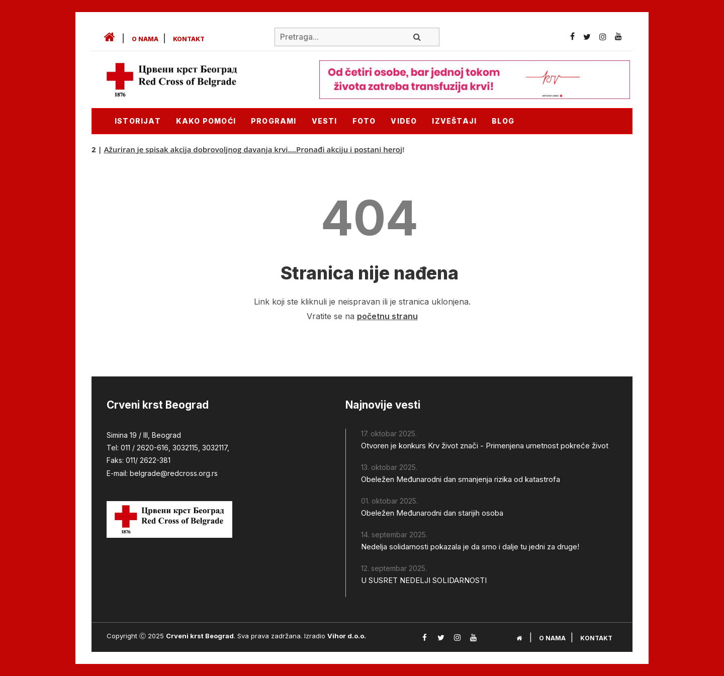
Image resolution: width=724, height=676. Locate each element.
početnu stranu (387, 316)
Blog (503, 121)
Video (404, 121)
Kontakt (189, 39)
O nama (145, 39)
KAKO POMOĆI (206, 121)
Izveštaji (454, 121)
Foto (364, 121)
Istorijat (138, 121)
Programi (274, 121)
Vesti (324, 121)
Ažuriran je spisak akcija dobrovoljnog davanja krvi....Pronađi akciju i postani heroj (255, 149)
